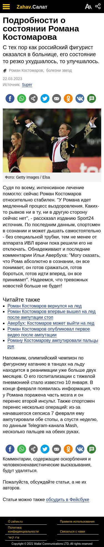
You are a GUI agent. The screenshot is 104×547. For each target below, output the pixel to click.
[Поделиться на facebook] (10, 98)
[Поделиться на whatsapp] (21, 98)
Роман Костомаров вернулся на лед (44, 306)
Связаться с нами (72, 531)
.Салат (39, 7)
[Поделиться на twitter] (44, 98)
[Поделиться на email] (56, 98)
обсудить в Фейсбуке (67, 499)
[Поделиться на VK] (79, 98)
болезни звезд (59, 70)
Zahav (24, 7)
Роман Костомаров (26, 70)
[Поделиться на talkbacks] (91, 98)
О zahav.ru (15, 521)
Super (27, 84)
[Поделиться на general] (33, 98)
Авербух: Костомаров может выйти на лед (50, 323)
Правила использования (77, 521)
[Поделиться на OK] (68, 98)
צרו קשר (13, 537)
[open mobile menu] (6, 6)
